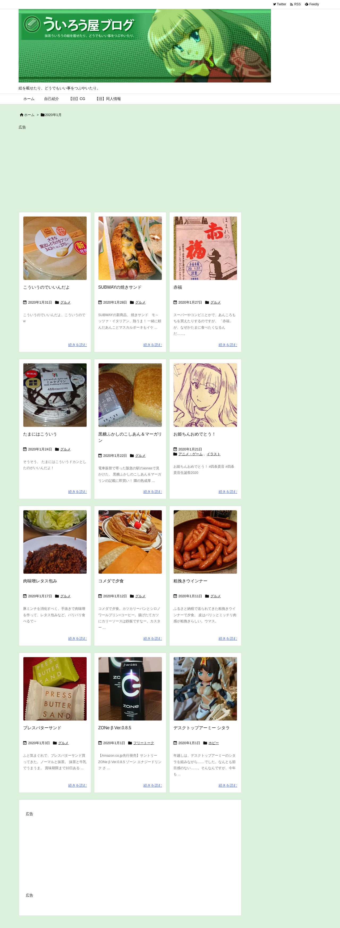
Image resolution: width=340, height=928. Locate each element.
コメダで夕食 (111, 581)
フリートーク (143, 743)
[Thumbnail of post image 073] (205, 248)
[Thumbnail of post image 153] (205, 395)
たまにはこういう (40, 434)
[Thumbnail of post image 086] (130, 689)
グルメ (65, 302)
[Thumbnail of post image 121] (55, 395)
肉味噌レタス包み (40, 581)
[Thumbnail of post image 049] (130, 542)
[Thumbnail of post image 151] (130, 248)
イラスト (213, 454)
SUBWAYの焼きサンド (120, 287)
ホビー (214, 743)
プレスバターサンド (42, 728)
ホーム (29, 115)
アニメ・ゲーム (190, 454)
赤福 (177, 287)
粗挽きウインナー (190, 581)
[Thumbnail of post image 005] (55, 542)
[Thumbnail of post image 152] (205, 689)
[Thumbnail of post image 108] (130, 395)
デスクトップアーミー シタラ (201, 728)
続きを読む (77, 345)
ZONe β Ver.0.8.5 (114, 728)
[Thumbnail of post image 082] (55, 689)
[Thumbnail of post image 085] (55, 248)
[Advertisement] (170, 168)
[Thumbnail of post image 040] (205, 542)
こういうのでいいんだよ (46, 287)
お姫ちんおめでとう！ (194, 434)
